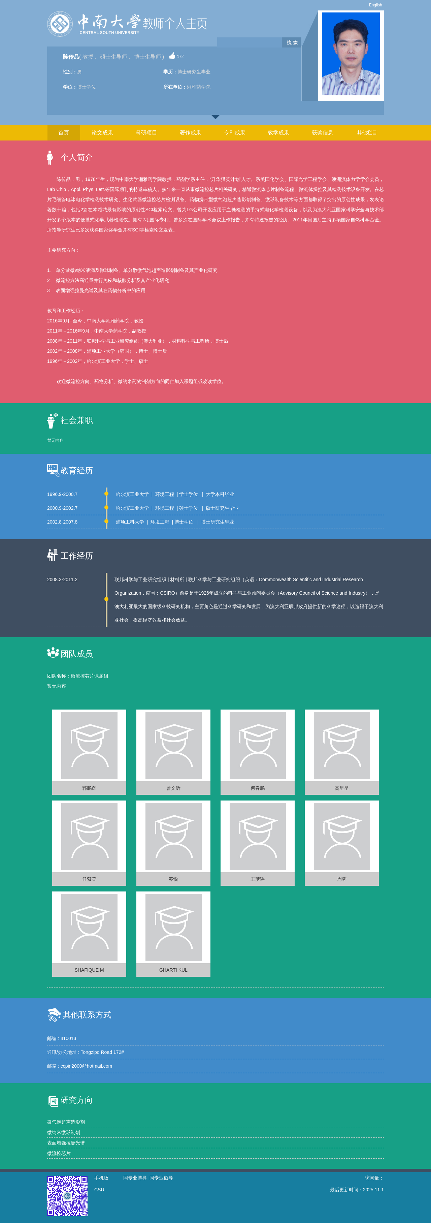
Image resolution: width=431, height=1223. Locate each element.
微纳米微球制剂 (63, 1132)
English (375, 5)
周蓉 (341, 879)
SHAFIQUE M (89, 970)
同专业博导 (135, 1178)
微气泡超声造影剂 (66, 1122)
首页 (63, 132)
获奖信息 (322, 132)
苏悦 (173, 879)
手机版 (101, 1178)
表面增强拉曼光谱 (66, 1143)
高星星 (342, 788)
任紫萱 (89, 879)
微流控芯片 (59, 1153)
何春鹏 (258, 788)
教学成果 (278, 132)
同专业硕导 (161, 1178)
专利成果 (234, 132)
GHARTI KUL (173, 970)
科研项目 (146, 132)
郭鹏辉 (89, 788)
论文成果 (102, 132)
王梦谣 (258, 879)
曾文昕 (173, 788)
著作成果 (190, 132)
